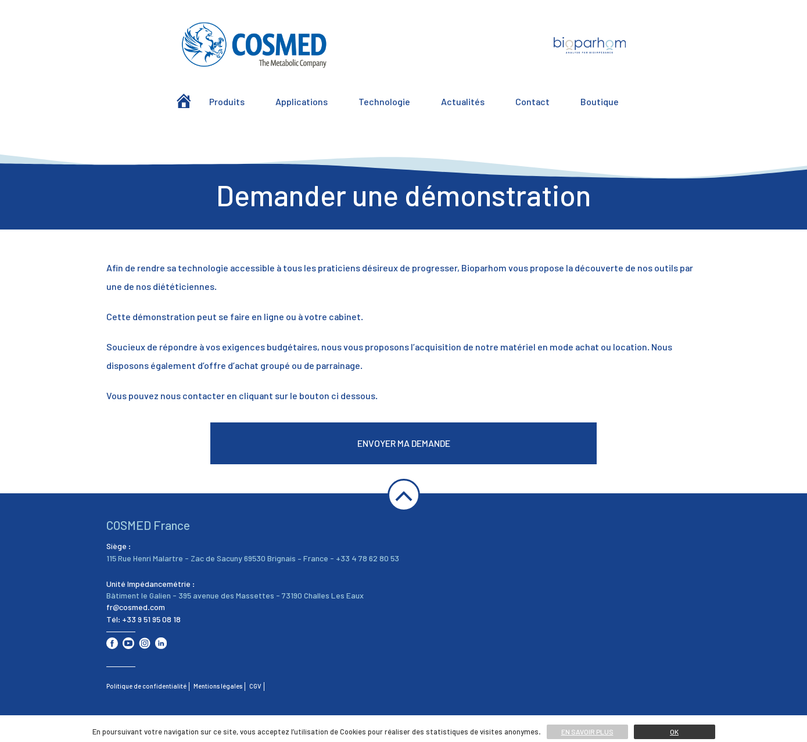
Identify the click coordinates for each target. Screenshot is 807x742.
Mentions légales (217, 686)
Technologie (384, 101)
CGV (255, 686)
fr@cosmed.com (135, 607)
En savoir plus (587, 731)
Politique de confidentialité (146, 686)
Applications (301, 101)
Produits (227, 101)
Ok (674, 731)
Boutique (599, 101)
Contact (532, 101)
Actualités (463, 101)
